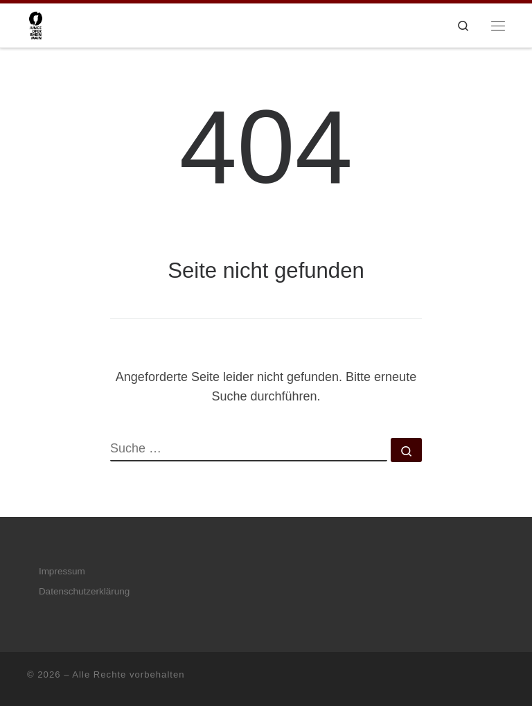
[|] (35, 24)
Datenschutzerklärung (84, 591)
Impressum (62, 571)
